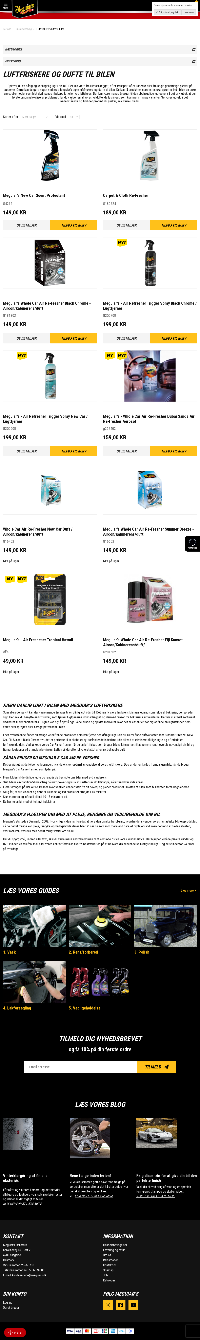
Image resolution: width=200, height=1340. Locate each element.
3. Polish (141, 952)
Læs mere (189, 890)
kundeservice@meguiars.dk (29, 1275)
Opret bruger (11, 1308)
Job (105, 1275)
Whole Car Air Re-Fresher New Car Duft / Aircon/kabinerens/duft (38, 532)
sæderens (100, 777)
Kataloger (109, 1280)
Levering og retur (114, 1250)
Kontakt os (110, 1265)
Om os (107, 1255)
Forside (7, 28)
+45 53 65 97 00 (33, 1270)
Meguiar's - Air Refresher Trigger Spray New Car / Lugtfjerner (45, 419)
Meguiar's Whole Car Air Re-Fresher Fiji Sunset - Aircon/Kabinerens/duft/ (144, 642)
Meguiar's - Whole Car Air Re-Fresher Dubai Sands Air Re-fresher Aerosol (149, 419)
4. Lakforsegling (17, 1008)
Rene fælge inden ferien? (91, 1175)
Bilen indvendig (24, 28)
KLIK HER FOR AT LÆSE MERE (22, 1204)
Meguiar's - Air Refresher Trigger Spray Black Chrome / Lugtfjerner (150, 306)
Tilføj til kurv (73, 225)
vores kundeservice (132, 839)
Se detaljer (27, 225)
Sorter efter (10, 117)
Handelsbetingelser (115, 1245)
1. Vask (9, 952)
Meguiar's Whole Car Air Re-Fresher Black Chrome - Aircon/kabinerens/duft (47, 306)
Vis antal (60, 117)
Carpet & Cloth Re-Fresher (125, 195)
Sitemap (108, 1270)
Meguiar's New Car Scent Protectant (34, 195)
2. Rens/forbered (83, 952)
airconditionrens (29, 722)
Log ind (7, 1302)
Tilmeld (157, 1066)
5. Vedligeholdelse (84, 1008)
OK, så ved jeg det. (168, 12)
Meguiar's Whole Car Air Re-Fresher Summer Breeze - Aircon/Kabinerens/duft (148, 532)
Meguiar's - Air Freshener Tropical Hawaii (38, 639)
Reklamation (110, 1260)
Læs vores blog (100, 1104)
